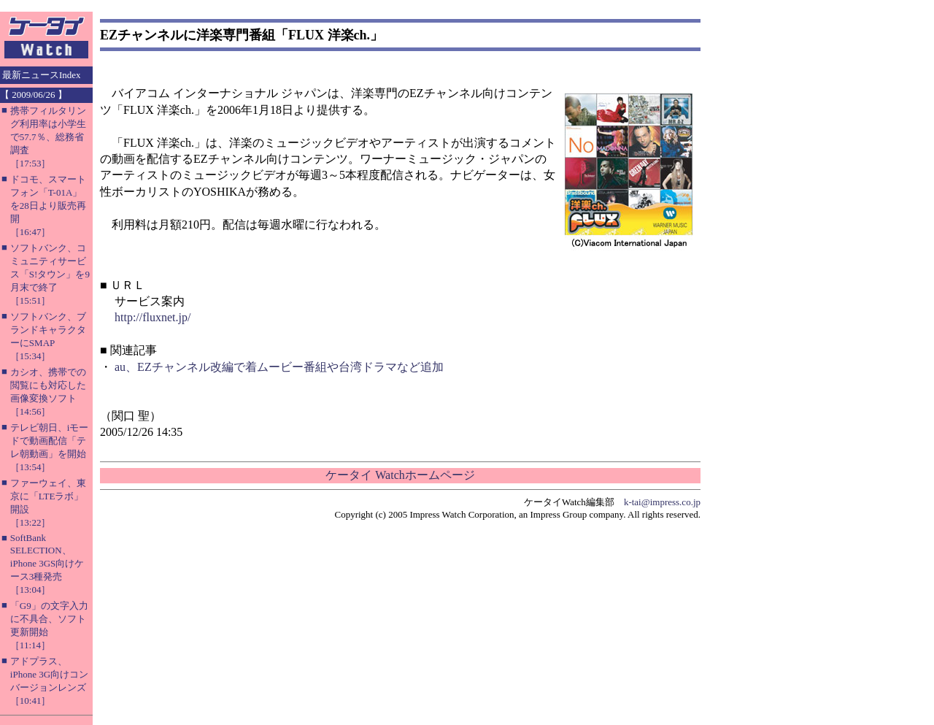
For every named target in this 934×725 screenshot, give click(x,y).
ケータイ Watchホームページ (399, 475)
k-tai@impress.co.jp (662, 501)
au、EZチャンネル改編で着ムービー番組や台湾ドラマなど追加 (279, 367)
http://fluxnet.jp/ (152, 317)
